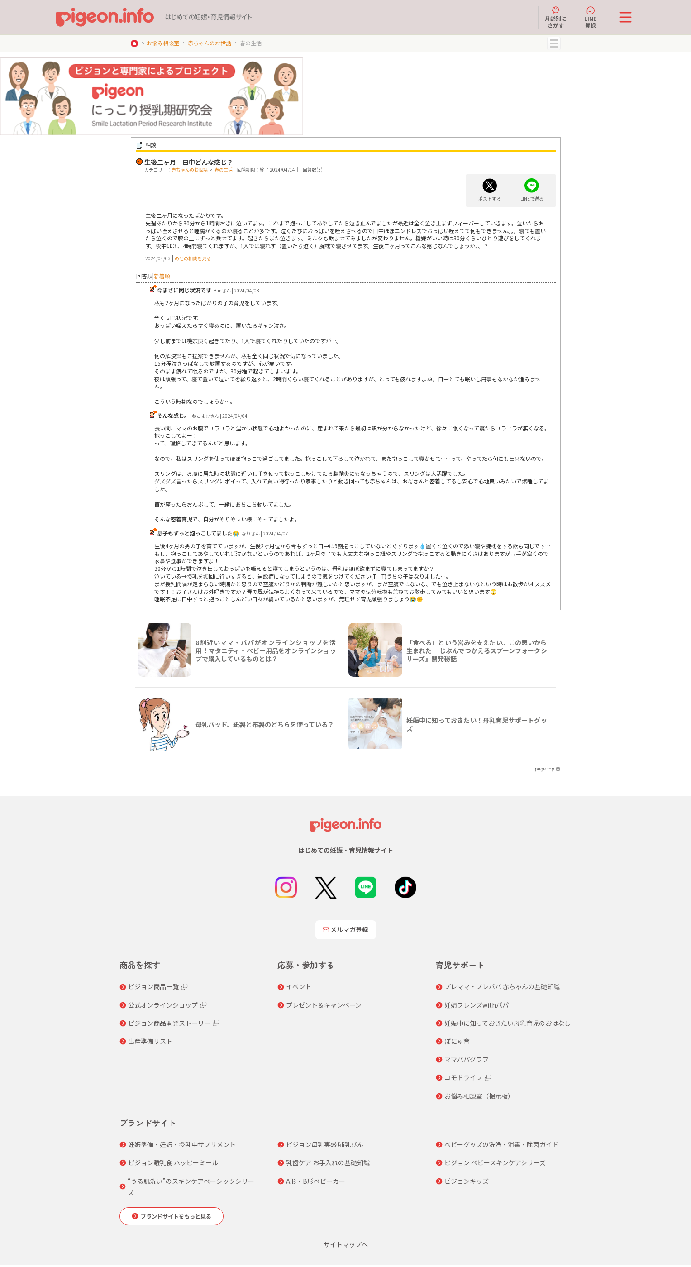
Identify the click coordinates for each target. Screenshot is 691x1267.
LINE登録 (590, 17)
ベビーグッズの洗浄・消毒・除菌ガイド (501, 1144)
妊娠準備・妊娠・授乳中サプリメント (182, 1144)
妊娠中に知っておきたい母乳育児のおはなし (507, 1023)
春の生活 (223, 169)
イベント (298, 986)
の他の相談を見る (193, 258)
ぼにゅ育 (457, 1041)
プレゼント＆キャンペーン (324, 1004)
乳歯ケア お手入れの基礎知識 (328, 1162)
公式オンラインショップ (163, 1004)
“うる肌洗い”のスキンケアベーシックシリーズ (191, 1186)
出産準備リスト (150, 1041)
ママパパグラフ (466, 1059)
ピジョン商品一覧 (153, 986)
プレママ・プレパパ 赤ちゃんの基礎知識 (502, 986)
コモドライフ (463, 1077)
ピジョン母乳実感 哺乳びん (324, 1144)
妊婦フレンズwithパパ (476, 1004)
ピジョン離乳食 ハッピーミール (173, 1162)
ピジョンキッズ (466, 1181)
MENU (554, 43)
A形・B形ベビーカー (315, 1181)
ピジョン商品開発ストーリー (169, 1023)
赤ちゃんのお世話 (209, 43)
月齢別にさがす (556, 17)
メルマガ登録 (346, 929)
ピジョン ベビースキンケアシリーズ (495, 1162)
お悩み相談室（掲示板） (479, 1095)
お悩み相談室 (163, 43)
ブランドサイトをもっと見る (176, 1216)
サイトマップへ (346, 1244)
